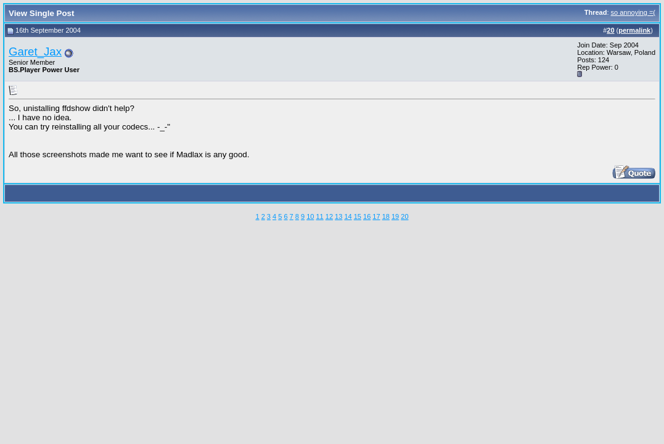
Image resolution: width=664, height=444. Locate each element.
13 (338, 216)
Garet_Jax (35, 51)
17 (376, 216)
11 (319, 216)
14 (347, 216)
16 (367, 216)
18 (386, 216)
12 (329, 216)
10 (310, 216)
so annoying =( (633, 12)
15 (357, 216)
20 (404, 216)
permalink (634, 30)
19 (395, 216)
